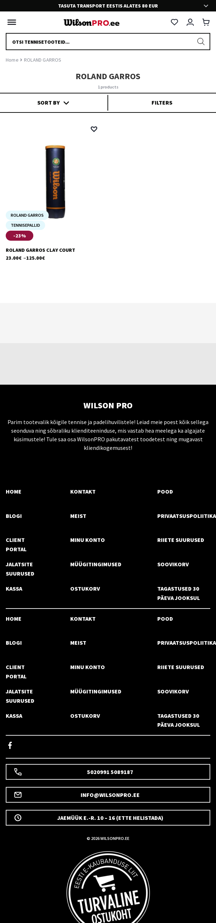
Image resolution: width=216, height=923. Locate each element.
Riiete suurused (180, 539)
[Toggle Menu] (10, 22)
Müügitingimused (95, 564)
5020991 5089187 (73, 772)
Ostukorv (85, 588)
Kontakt (83, 491)
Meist (78, 515)
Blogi (14, 515)
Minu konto (87, 539)
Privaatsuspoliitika (186, 515)
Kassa (14, 588)
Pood (165, 491)
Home (12, 60)
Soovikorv (173, 564)
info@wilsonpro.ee (77, 794)
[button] (94, 129)
